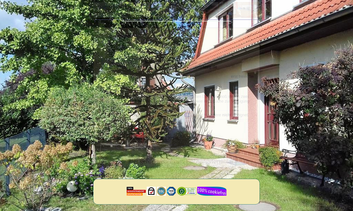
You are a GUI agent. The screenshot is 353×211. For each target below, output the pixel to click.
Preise (119, 65)
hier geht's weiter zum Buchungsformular (176, 165)
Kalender (119, 70)
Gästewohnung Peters (171, 46)
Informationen (216, 23)
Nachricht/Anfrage (181, 71)
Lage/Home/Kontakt (142, 23)
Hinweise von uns (181, 23)
